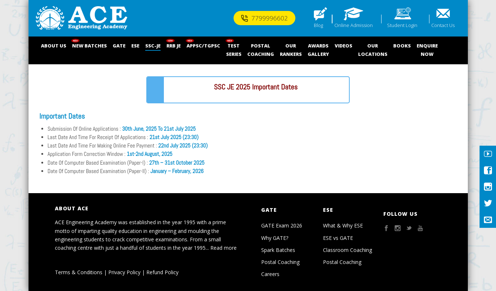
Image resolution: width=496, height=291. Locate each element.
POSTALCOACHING (260, 49)
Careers (270, 274)
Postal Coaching (280, 262)
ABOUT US (53, 45)
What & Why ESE (343, 225)
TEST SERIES (233, 49)
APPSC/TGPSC (203, 45)
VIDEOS (343, 45)
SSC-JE (153, 45)
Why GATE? (274, 237)
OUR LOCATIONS (372, 49)
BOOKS (402, 45)
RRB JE (173, 45)
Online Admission (353, 25)
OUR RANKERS (291, 49)
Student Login (402, 25)
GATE (119, 45)
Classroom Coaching (347, 249)
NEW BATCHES (89, 45)
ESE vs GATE (338, 237)
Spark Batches (278, 249)
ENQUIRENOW (427, 49)
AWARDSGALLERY (318, 49)
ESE (135, 45)
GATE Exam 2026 (281, 225)
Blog (318, 25)
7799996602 (264, 18)
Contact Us (443, 25)
